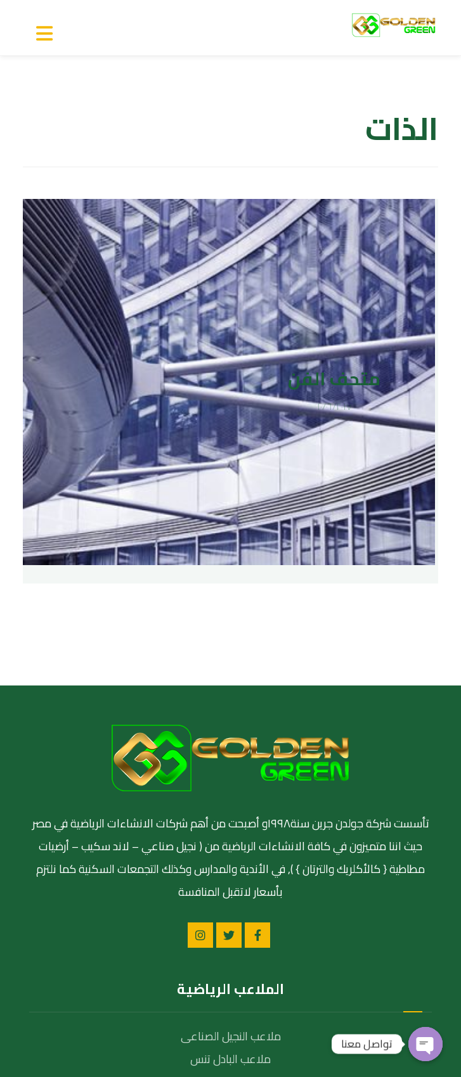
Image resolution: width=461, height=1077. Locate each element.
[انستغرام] (200, 735)
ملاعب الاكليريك (231, 881)
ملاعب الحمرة (230, 927)
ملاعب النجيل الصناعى (231, 835)
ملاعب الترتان (230, 904)
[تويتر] (229, 735)
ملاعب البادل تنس (230, 858)
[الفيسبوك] (257, 735)
